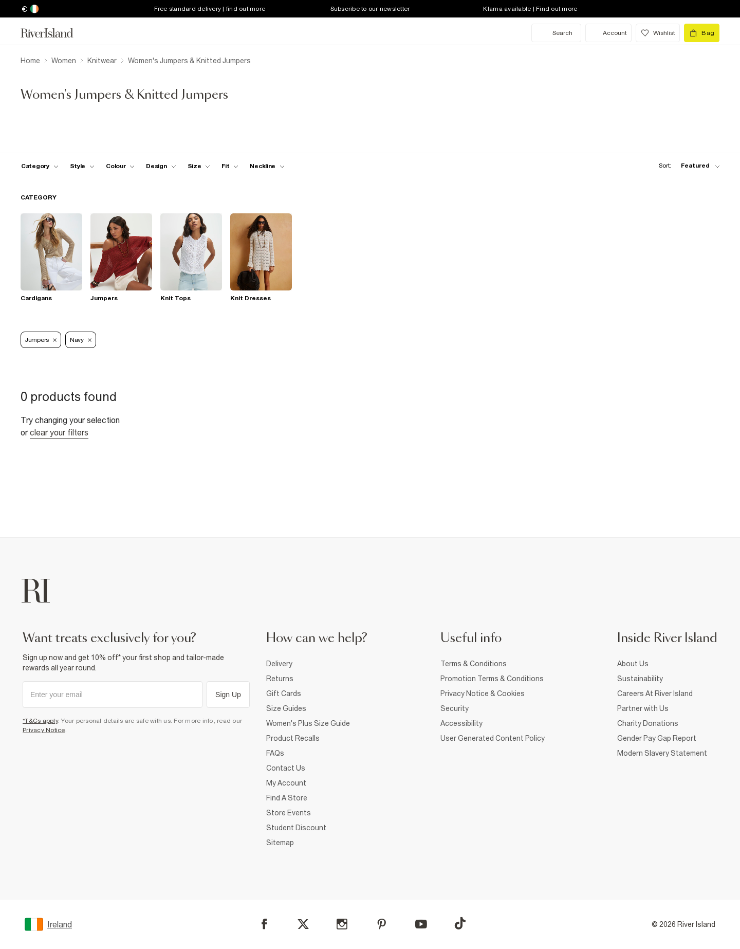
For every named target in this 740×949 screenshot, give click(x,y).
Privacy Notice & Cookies (482, 693)
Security (454, 708)
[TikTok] (460, 923)
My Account (286, 783)
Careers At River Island (655, 693)
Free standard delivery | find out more (210, 8)
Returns (279, 678)
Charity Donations (647, 723)
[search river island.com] (556, 32)
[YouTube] (421, 924)
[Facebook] (264, 924)
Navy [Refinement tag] (80, 339)
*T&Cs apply (40, 720)
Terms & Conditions (473, 664)
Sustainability (640, 678)
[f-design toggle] (160, 166)
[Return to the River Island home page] (54, 32)
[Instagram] (342, 924)
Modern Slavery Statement (662, 753)
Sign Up (228, 694)
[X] (303, 924)
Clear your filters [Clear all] (59, 432)
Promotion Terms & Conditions (492, 678)
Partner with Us (643, 708)
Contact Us (285, 768)
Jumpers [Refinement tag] (41, 339)
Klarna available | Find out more (530, 8)
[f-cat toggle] (39, 166)
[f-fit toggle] (230, 166)
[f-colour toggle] (120, 166)
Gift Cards (283, 693)
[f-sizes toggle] (199, 166)
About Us (633, 664)
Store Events (288, 813)
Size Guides (286, 708)
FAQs (275, 753)
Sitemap (280, 842)
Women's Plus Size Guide (308, 723)
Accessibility (461, 723)
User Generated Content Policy (492, 738)
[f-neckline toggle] (267, 166)
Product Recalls (293, 738)
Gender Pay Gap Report (656, 738)
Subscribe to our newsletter (370, 8)
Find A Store (286, 798)
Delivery (279, 664)
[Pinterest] (381, 924)
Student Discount (296, 828)
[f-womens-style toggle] (82, 166)
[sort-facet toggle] (687, 165)
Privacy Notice (44, 730)
